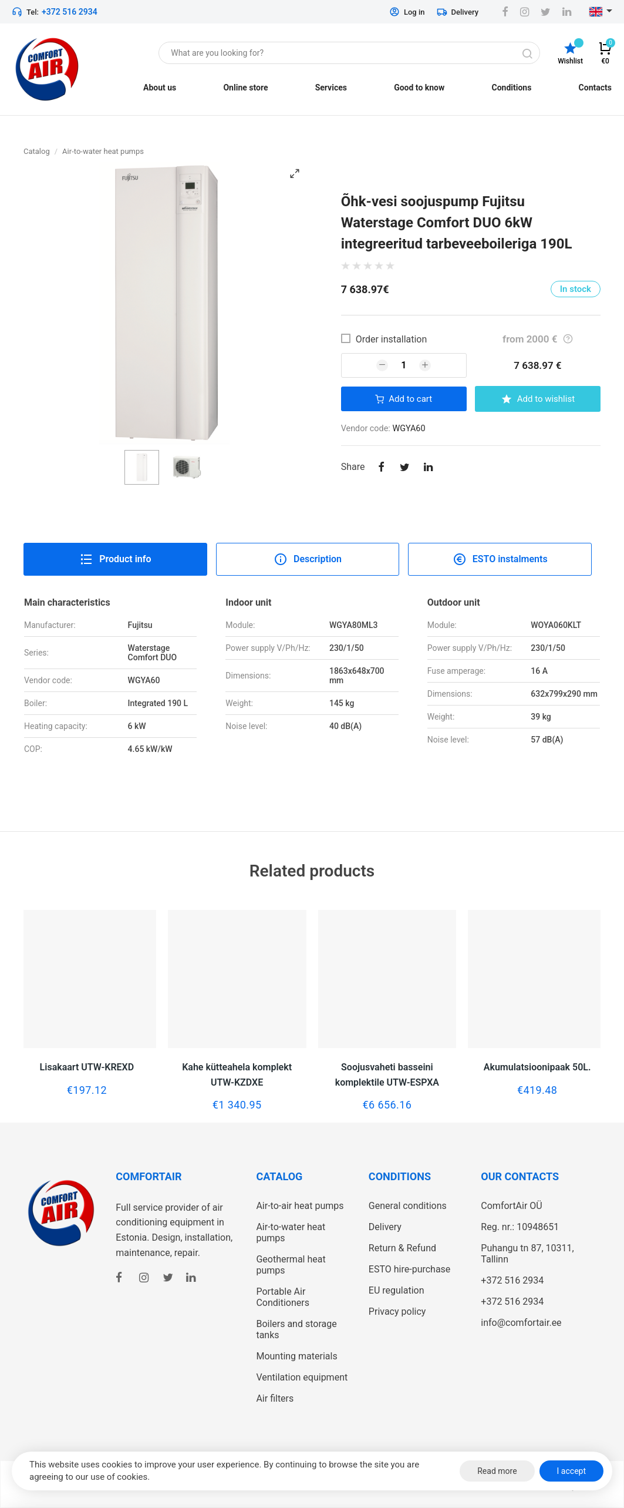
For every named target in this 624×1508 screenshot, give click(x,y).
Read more (497, 1471)
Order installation (391, 339)
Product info (115, 559)
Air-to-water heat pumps (103, 151)
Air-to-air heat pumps (299, 1205)
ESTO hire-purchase (410, 1269)
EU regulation (396, 1290)
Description (308, 559)
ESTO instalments (500, 559)
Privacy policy (397, 1311)
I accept (571, 1471)
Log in (407, 12)
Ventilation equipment (302, 1377)
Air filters (275, 1398)
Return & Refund (402, 1248)
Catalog (36, 151)
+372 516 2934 (69, 11)
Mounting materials (296, 1356)
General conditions (408, 1205)
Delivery (457, 12)
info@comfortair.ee (521, 1322)
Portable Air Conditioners (282, 1297)
